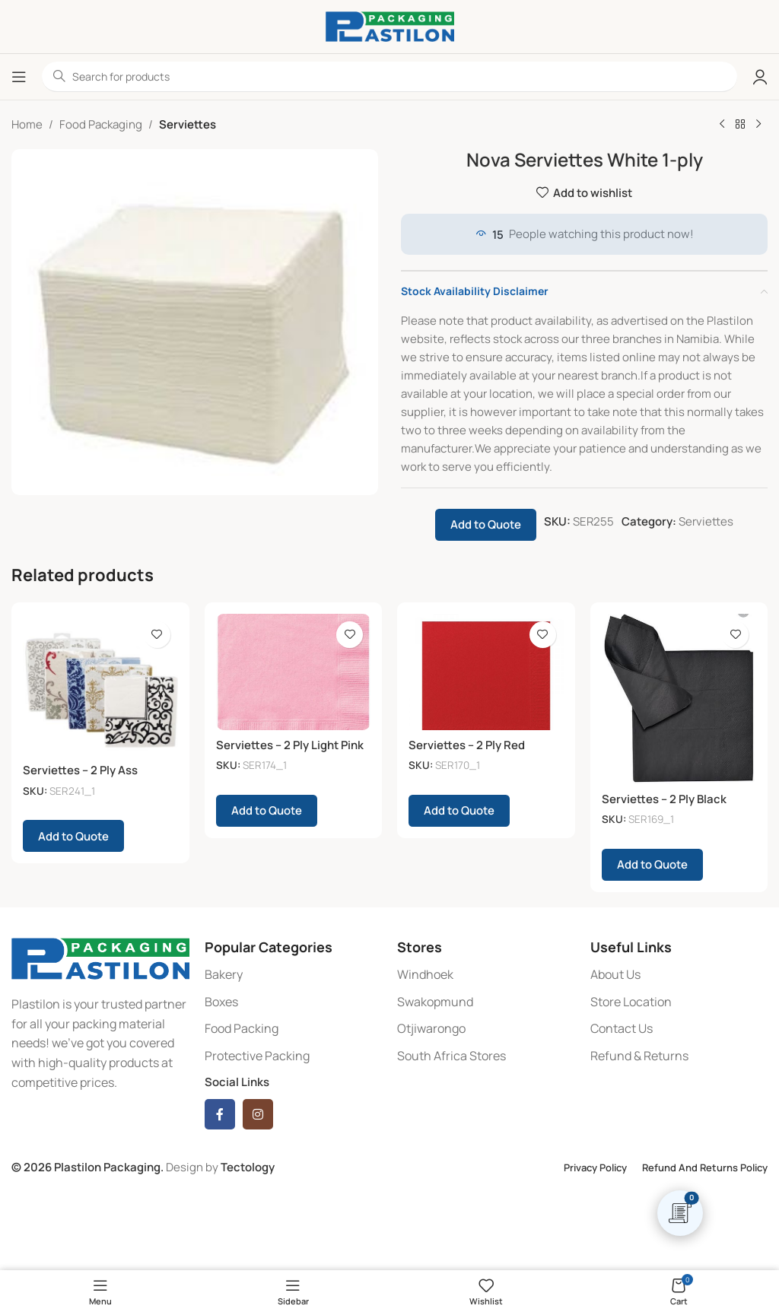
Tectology (248, 1167)
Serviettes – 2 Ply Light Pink (290, 745)
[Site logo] (390, 25)
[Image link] (100, 958)
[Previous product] (722, 125)
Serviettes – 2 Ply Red (467, 745)
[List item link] (294, 975)
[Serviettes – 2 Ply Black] (679, 699)
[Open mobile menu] (19, 77)
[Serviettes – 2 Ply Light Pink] (293, 672)
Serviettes (187, 124)
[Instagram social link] (258, 1114)
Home (27, 124)
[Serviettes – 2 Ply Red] (486, 672)
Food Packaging (100, 124)
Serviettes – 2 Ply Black (664, 799)
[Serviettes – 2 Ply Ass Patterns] (100, 684)
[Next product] (758, 125)
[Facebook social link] (220, 1114)
